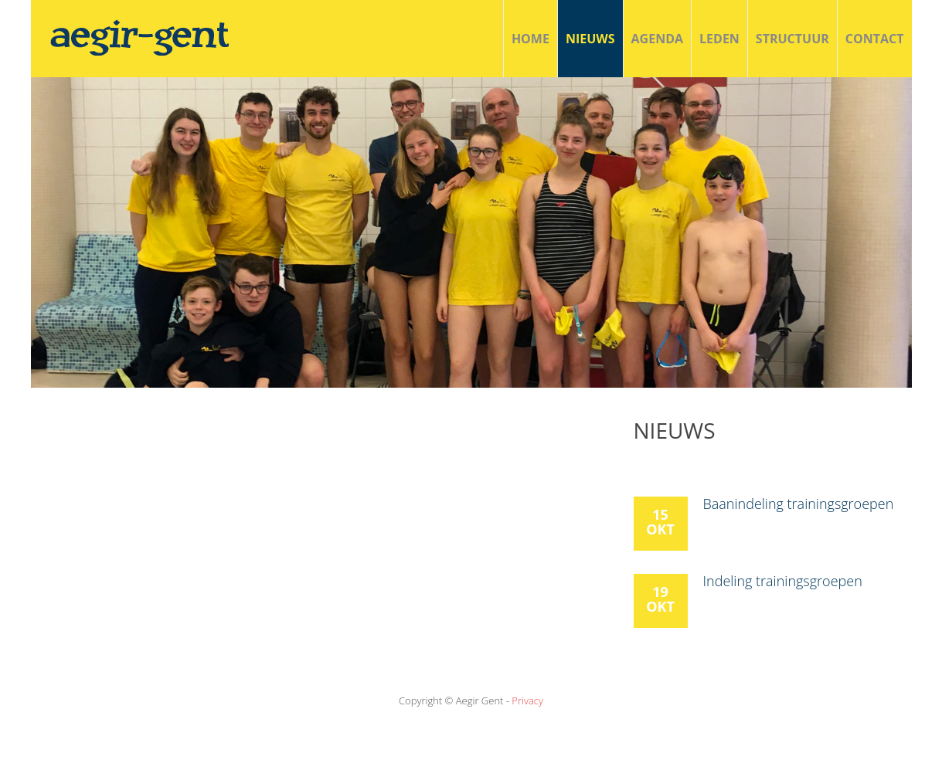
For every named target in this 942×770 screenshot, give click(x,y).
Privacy (527, 700)
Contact (874, 38)
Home (530, 38)
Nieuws (590, 38)
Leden (719, 38)
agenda (657, 38)
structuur (792, 38)
